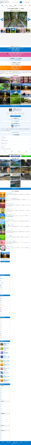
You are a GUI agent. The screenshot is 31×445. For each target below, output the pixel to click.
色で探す (15, 5)
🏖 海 (0, 280)
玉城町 (1, 422)
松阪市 (1, 404)
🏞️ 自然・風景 (2, 278)
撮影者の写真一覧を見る (15, 132)
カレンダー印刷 (20, 5)
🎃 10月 (1, 335)
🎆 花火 (1, 285)
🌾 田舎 (1, 289)
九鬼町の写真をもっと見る (15, 188)
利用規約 (12, 73)
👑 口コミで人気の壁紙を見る (15, 121)
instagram (11, 129)
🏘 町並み (1, 287)
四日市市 (1, 399)
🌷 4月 (1, 324)
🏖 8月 (1, 331)
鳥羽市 (1, 418)
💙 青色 (1, 298)
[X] (14, 126)
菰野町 (1, 392)
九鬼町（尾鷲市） (3, 137)
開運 (2, 5)
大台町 (1, 408)
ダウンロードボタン (16, 10)
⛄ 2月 (1, 320)
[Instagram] (16, 126)
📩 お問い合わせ (15, 442)
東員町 (1, 390)
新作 (11, 5)
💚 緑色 (1, 300)
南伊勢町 (1, 420)
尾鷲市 (4, 6)
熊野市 (1, 437)
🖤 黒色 (1, 311)
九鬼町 (7, 6)
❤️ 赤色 (1, 307)
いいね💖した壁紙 (26, 2)
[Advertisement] (15, 39)
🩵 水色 (1, 302)
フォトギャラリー (4, 3)
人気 (6, 5)
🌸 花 (0, 276)
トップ (1, 6)
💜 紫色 (1, 309)
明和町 (1, 406)
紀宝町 (1, 439)
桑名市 (1, 394)
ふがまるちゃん (20, 72)
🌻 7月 (1, 329)
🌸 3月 (1, 322)
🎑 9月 (1, 333)
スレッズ (14, 129)
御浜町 (1, 435)
